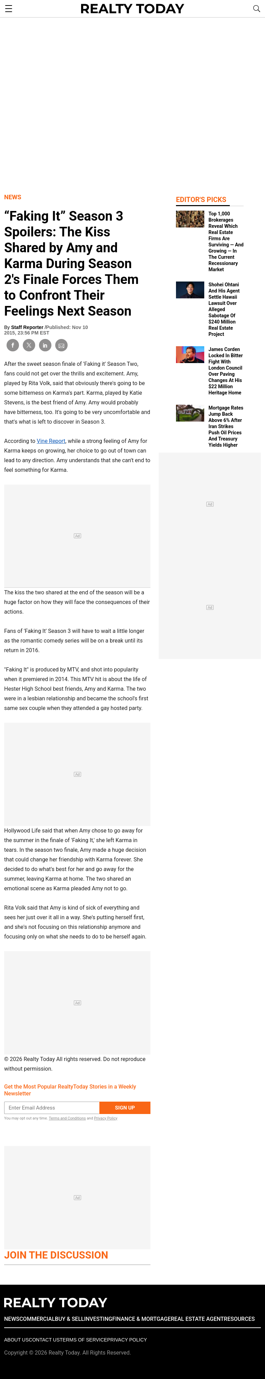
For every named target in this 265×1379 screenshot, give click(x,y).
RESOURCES (239, 1319)
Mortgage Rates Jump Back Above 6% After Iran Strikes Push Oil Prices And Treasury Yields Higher (225, 426)
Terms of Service (83, 1340)
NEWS (11, 1319)
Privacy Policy (105, 1118)
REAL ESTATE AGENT (197, 1319)
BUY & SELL (69, 1319)
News (12, 197)
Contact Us (44, 1340)
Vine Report (51, 441)
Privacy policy (127, 1340)
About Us (16, 1340)
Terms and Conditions (67, 1118)
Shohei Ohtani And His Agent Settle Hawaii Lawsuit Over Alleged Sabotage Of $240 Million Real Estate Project (223, 309)
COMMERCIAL (37, 1319)
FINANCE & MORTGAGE (141, 1319)
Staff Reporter (28, 327)
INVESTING (98, 1319)
